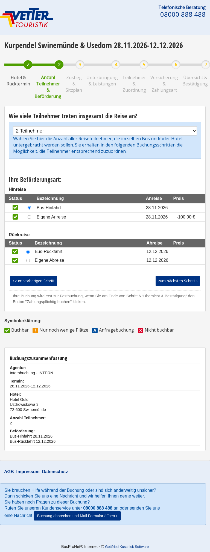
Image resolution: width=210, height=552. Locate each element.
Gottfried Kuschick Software (127, 547)
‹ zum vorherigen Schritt (34, 280)
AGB (9, 471)
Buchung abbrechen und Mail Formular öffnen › (77, 516)
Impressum (27, 471)
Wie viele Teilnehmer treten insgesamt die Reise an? (73, 116)
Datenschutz (55, 471)
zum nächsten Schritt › (177, 280)
